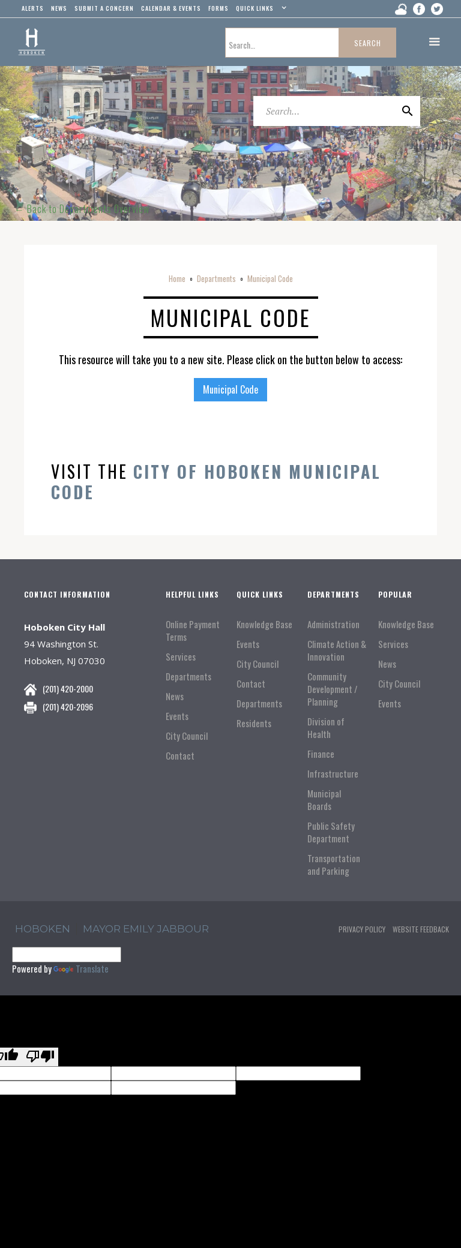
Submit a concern (104, 8)
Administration (333, 624)
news (59, 8)
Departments (216, 278)
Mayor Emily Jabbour (146, 929)
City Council (187, 736)
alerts (33, 8)
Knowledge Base (264, 624)
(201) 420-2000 (68, 688)
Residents (254, 723)
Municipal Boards (324, 799)
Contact (180, 755)
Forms (218, 8)
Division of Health (326, 727)
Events (177, 716)
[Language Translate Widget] (66, 954)
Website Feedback (421, 929)
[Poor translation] (40, 1057)
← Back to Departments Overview (81, 209)
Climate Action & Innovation (336, 650)
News (175, 696)
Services (181, 656)
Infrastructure (332, 773)
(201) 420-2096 (68, 706)
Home (177, 278)
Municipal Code (270, 278)
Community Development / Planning (332, 689)
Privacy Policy (362, 929)
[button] (259, 11)
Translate (81, 968)
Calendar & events (171, 8)
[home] (31, 42)
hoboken (42, 929)
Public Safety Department (331, 832)
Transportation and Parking (333, 864)
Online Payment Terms (193, 630)
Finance (320, 754)
